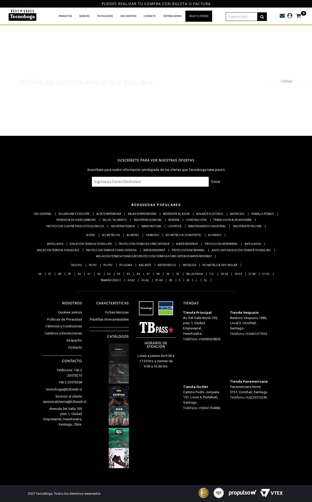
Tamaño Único (111, 280)
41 (89, 274)
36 (40, 274)
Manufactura (151, 226)
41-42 (265, 274)
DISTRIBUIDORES (172, 16)
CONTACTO (150, 16)
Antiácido (237, 214)
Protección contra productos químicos (75, 226)
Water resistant (187, 244)
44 (118, 274)
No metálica (111, 235)
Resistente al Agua (176, 214)
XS (170, 280)
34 (168, 274)
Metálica (189, 265)
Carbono (152, 235)
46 (138, 274)
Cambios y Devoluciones (63, 333)
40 (79, 274)
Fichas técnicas (117, 312)
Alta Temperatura (108, 214)
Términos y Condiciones (63, 326)
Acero (90, 235)
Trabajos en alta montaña (232, 220)
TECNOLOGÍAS (105, 16)
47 (148, 274)
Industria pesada (123, 226)
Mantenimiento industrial (207, 226)
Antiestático (167, 265)
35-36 (224, 274)
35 (178, 274)
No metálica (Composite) (183, 235)
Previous (3, 4)
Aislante (145, 265)
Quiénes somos (70, 312)
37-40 (158, 280)
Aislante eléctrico (209, 214)
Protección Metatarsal (221, 244)
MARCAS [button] (84, 16)
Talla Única (194, 274)
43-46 (145, 280)
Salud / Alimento (115, 220)
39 (69, 274)
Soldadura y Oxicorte (74, 214)
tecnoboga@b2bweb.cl (64, 389)
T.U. (212, 274)
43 (108, 274)
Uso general (43, 214)
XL (205, 280)
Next (307, 4)
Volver (286, 81)
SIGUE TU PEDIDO (198, 16)
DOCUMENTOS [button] (128, 16)
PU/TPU (108, 265)
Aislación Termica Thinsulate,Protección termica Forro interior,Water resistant (154, 256)
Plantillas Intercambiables (109, 319)
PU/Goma (125, 265)
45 (128, 274)
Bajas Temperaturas (142, 214)
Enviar (215, 181)
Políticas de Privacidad (64, 319)
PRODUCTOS (65, 16)
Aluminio (214, 235)
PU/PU (93, 265)
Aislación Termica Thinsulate (91, 244)
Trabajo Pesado (262, 214)
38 (59, 274)
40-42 (131, 280)
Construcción (196, 220)
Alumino (133, 235)
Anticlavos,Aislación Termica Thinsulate (241, 250)
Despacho (74, 340)
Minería (173, 220)
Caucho (76, 265)
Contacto (75, 347)
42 (99, 274)
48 (158, 274)
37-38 (252, 274)
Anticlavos (55, 244)
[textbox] (244, 16)
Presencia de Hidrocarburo (76, 220)
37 (49, 274)
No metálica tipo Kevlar (220, 265)
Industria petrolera (247, 226)
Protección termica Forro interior (144, 244)
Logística (174, 226)
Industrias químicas (148, 220)
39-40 (238, 274)
